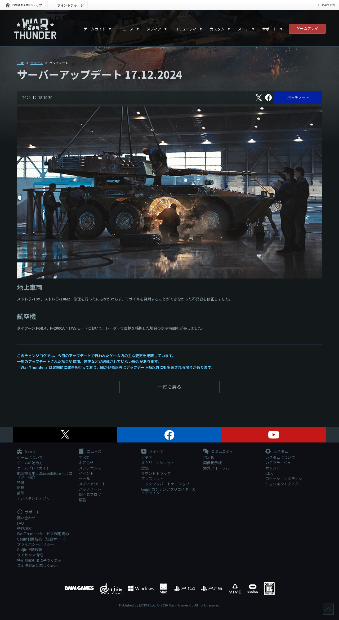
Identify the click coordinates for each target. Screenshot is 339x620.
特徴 (20, 482)
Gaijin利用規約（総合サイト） (42, 539)
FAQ (20, 523)
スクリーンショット (157, 462)
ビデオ (146, 457)
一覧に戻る (169, 386)
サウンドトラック (156, 473)
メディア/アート (92, 484)
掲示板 (208, 457)
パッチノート (298, 97)
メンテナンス (90, 468)
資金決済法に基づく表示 (37, 565)
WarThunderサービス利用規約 (43, 533)
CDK (269, 473)
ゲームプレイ (307, 28)
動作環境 (24, 528)
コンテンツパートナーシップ (165, 484)
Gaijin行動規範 (29, 549)
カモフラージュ (278, 462)
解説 (82, 500)
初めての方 (328, 4)
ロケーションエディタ (283, 478)
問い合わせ (26, 518)
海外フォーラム (216, 468)
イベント (86, 473)
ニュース (126, 29)
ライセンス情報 (30, 555)
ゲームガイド (94, 29)
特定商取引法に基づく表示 (39, 560)
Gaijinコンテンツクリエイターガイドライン (168, 491)
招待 (20, 487)
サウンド (272, 468)
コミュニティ (186, 29)
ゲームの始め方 (30, 462)
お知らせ (86, 462)
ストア (243, 29)
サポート (269, 29)
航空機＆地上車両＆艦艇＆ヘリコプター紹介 (45, 475)
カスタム (217, 29)
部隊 (20, 493)
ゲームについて (30, 457)
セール (84, 478)
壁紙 (145, 468)
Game (26, 451)
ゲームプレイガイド (33, 468)
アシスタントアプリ (33, 498)
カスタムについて (280, 457)
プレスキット (152, 478)
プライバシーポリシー (35, 544)
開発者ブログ (90, 494)
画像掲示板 (212, 462)
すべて (84, 457)
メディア (154, 29)
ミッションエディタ (281, 484)
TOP (20, 62)
